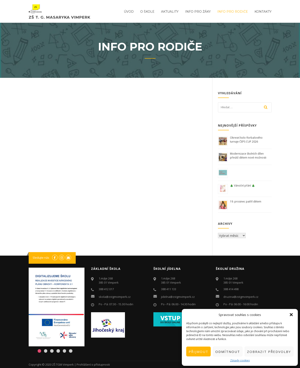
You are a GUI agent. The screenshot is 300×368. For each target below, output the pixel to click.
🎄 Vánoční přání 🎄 (242, 185)
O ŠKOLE (147, 12)
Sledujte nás (41, 258)
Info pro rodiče (232, 12)
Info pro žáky (198, 12)
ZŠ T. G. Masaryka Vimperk (59, 17)
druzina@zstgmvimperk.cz (240, 297)
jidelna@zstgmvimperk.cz (178, 297)
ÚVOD (129, 12)
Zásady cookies (240, 360)
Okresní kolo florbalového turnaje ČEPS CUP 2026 (246, 139)
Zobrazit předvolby (269, 351)
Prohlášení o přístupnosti (93, 364)
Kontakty (263, 12)
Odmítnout (227, 351)
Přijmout (198, 351)
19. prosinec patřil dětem (246, 201)
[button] (291, 314)
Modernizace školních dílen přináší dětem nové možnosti (248, 155)
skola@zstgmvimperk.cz (115, 297)
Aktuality (170, 12)
